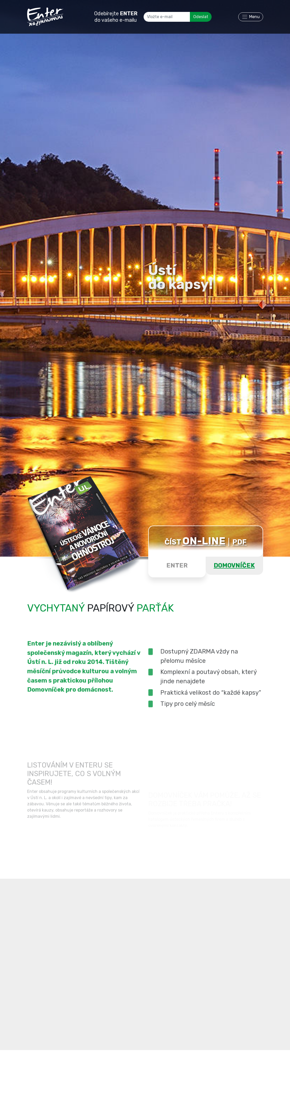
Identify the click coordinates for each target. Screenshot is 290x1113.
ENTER (177, 565)
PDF (239, 542)
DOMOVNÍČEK (234, 565)
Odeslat (200, 16)
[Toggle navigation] (250, 16)
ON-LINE (203, 541)
